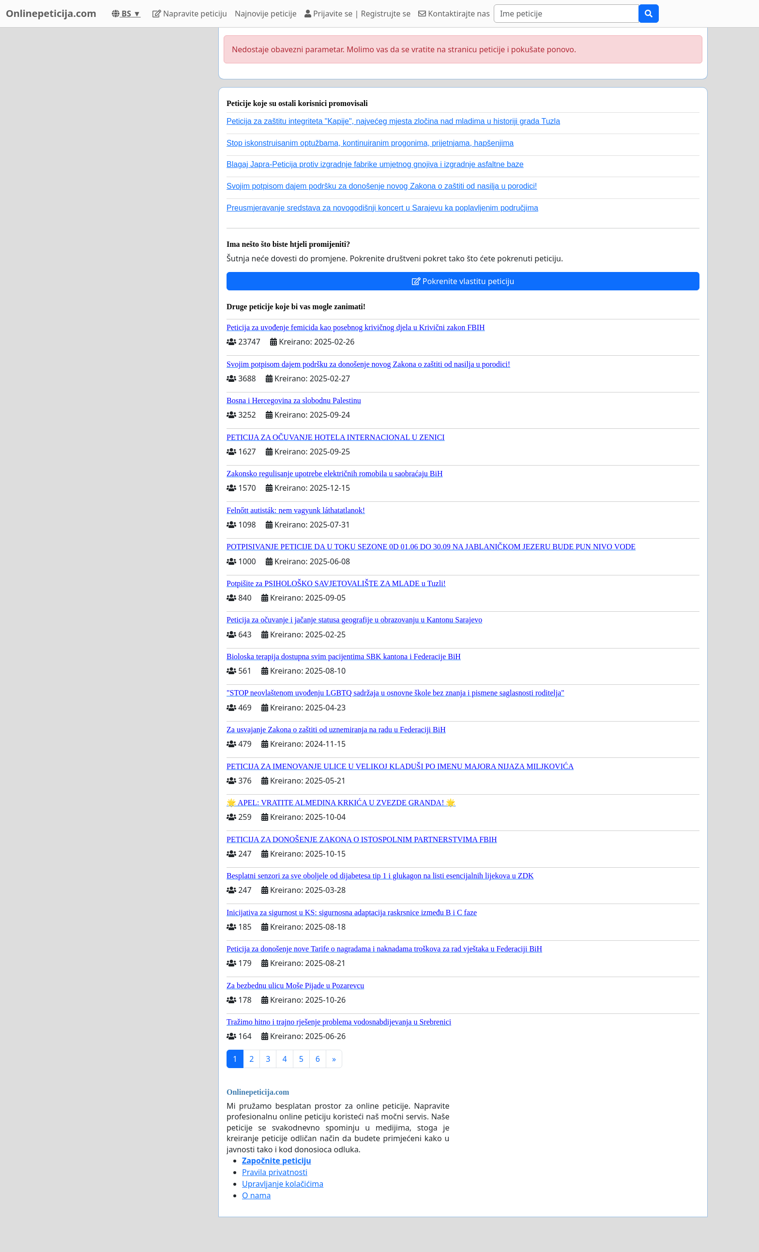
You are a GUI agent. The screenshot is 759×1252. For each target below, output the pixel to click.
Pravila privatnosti (274, 1172)
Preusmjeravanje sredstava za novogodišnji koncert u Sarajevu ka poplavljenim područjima (382, 208)
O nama (256, 1195)
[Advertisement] (124, 173)
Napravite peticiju (189, 13)
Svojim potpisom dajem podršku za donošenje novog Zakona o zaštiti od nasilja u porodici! (382, 186)
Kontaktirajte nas (454, 13)
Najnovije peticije (266, 13)
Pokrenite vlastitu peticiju (463, 281)
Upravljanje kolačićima (282, 1183)
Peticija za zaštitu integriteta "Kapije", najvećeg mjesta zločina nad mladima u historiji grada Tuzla (393, 121)
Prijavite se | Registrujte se (357, 13)
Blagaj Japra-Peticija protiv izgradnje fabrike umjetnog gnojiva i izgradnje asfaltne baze (375, 164)
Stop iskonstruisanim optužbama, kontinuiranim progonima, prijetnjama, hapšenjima (370, 143)
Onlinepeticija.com (51, 13)
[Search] (566, 13)
